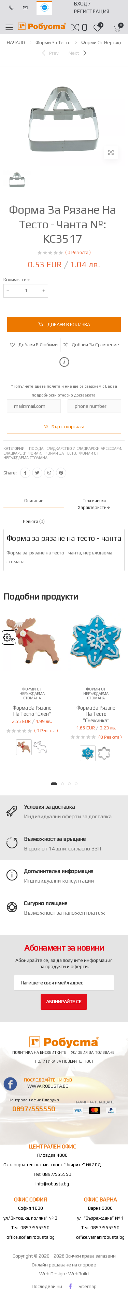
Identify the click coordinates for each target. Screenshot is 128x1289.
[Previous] (49, 53)
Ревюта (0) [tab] (34, 521)
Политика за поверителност (64, 1061)
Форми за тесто (53, 42)
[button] (84, 27)
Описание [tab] (33, 500)
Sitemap (88, 1286)
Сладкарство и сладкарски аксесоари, (84, 448)
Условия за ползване (92, 1052)
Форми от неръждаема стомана (32, 693)
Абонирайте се (63, 1001)
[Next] (78, 53)
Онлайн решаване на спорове (64, 1264)
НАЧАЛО (16, 42)
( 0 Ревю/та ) (77, 252)
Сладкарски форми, (23, 453)
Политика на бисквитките (39, 1052)
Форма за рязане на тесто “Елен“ (32, 711)
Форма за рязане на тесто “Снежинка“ (95, 714)
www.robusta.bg (48, 1086)
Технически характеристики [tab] (94, 504)
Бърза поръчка (68, 426)
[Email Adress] (64, 983)
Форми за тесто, (61, 453)
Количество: (16, 279)
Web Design (52, 1273)
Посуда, (37, 448)
